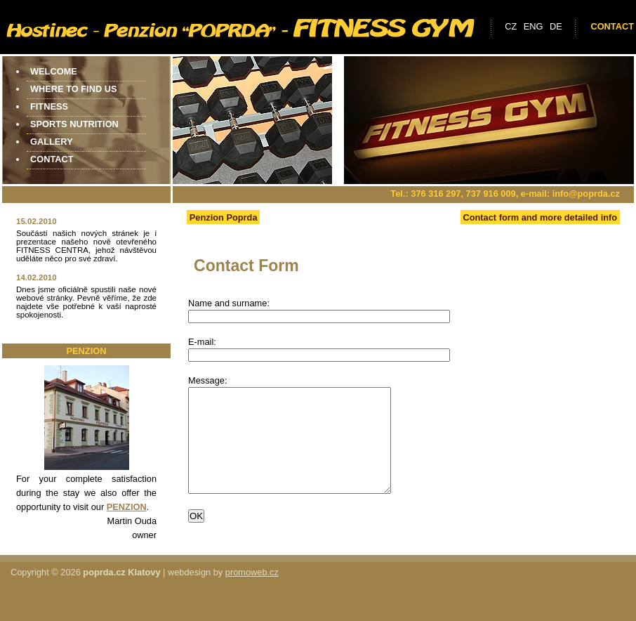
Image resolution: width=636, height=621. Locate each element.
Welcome (53, 71)
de (556, 26)
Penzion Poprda (224, 217)
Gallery (51, 141)
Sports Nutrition (74, 124)
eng (533, 26)
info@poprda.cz (586, 193)
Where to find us (73, 89)
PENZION (127, 507)
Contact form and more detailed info (540, 217)
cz (511, 26)
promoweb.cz (252, 589)
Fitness (49, 106)
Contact (612, 26)
